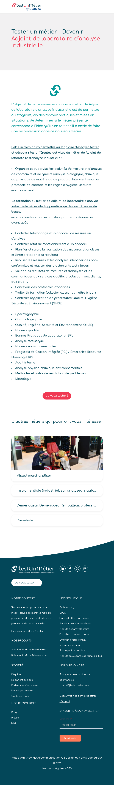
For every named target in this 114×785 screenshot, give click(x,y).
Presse (15, 718)
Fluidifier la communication (75, 634)
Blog (14, 712)
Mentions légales (53, 768)
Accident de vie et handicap (75, 623)
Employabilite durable (72, 650)
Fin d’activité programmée (74, 618)
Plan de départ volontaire (74, 629)
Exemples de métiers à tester (27, 631)
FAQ (13, 723)
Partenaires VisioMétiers (24, 685)
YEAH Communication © (47, 757)
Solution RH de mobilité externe (28, 655)
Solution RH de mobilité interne (28, 649)
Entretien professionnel (73, 640)
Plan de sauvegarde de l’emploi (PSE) (81, 656)
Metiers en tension (70, 645)
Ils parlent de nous (22, 680)
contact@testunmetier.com (74, 685)
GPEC (63, 613)
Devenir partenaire (21, 690)
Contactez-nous (20, 696)
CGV (69, 768)
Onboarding (67, 607)
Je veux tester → (27, 582)
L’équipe (16, 674)
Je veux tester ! (57, 395)
